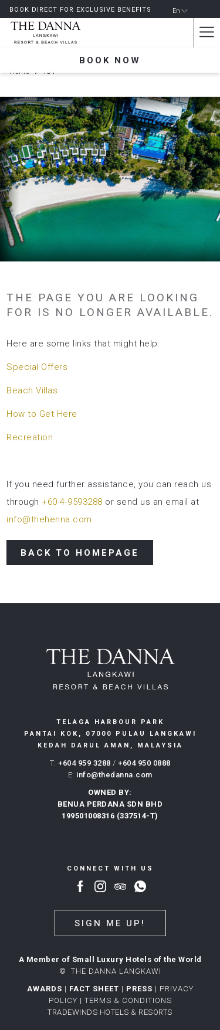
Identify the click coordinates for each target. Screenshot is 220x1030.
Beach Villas (31, 390)
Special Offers (36, 367)
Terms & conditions (128, 1000)
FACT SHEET (94, 988)
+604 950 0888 (144, 763)
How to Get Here (41, 414)
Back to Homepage (80, 553)
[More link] (206, 32)
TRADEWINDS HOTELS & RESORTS (110, 1012)
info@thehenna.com (49, 519)
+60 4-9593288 (72, 502)
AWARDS (44, 988)
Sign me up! (110, 923)
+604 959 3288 (84, 763)
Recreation (29, 437)
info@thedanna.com (114, 774)
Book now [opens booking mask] (110, 60)
